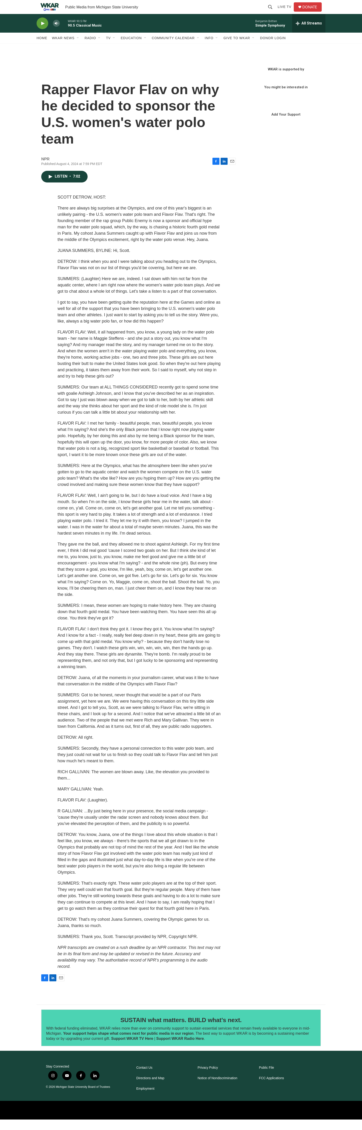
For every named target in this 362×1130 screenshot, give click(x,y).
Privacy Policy (208, 1078)
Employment (145, 1099)
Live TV (286, 12)
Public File (266, 1078)
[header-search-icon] (272, 12)
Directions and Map (150, 1088)
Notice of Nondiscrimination (217, 1088)
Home (42, 48)
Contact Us (144, 1078)
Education (131, 48)
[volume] (56, 34)
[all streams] (308, 33)
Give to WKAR (236, 48)
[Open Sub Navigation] (78, 48)
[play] (42, 34)
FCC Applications (271, 1088)
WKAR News (63, 48)
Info (209, 48)
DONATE (312, 12)
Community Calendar (173, 48)
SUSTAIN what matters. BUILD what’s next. (181, 1030)
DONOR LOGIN (273, 48)
